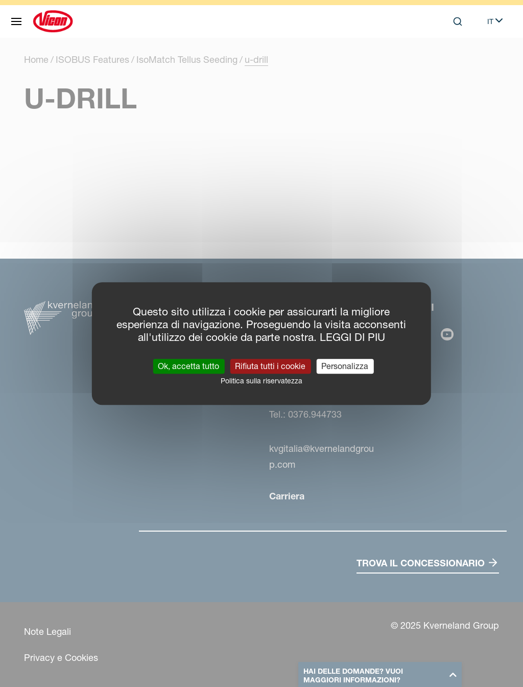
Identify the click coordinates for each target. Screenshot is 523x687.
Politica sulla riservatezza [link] (261, 380)
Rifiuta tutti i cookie (270, 366)
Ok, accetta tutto (188, 366)
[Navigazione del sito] (16, 21)
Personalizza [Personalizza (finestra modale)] (344, 366)
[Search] (457, 21)
